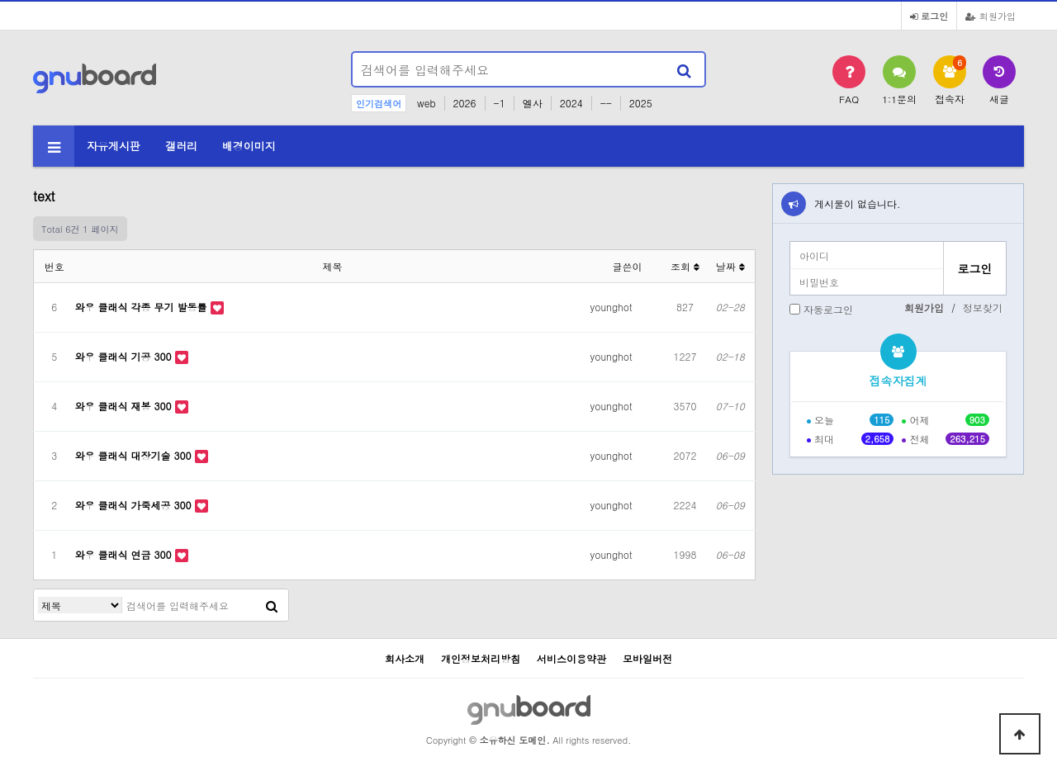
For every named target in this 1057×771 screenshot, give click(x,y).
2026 (464, 103)
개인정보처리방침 (480, 658)
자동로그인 (828, 309)
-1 (499, 103)
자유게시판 (113, 146)
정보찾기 (982, 307)
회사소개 (404, 658)
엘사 (533, 103)
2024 (571, 103)
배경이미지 (249, 146)
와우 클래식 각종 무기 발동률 (143, 307)
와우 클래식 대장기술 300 (135, 455)
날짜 (730, 266)
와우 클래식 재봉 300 (125, 406)
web (426, 103)
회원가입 (990, 15)
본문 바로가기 (0, 0)
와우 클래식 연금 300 (125, 554)
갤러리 (181, 146)
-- (606, 103)
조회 (685, 266)
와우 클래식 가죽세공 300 (135, 505)
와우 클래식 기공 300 (125, 356)
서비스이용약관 (571, 658)
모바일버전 (647, 658)
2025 (640, 103)
